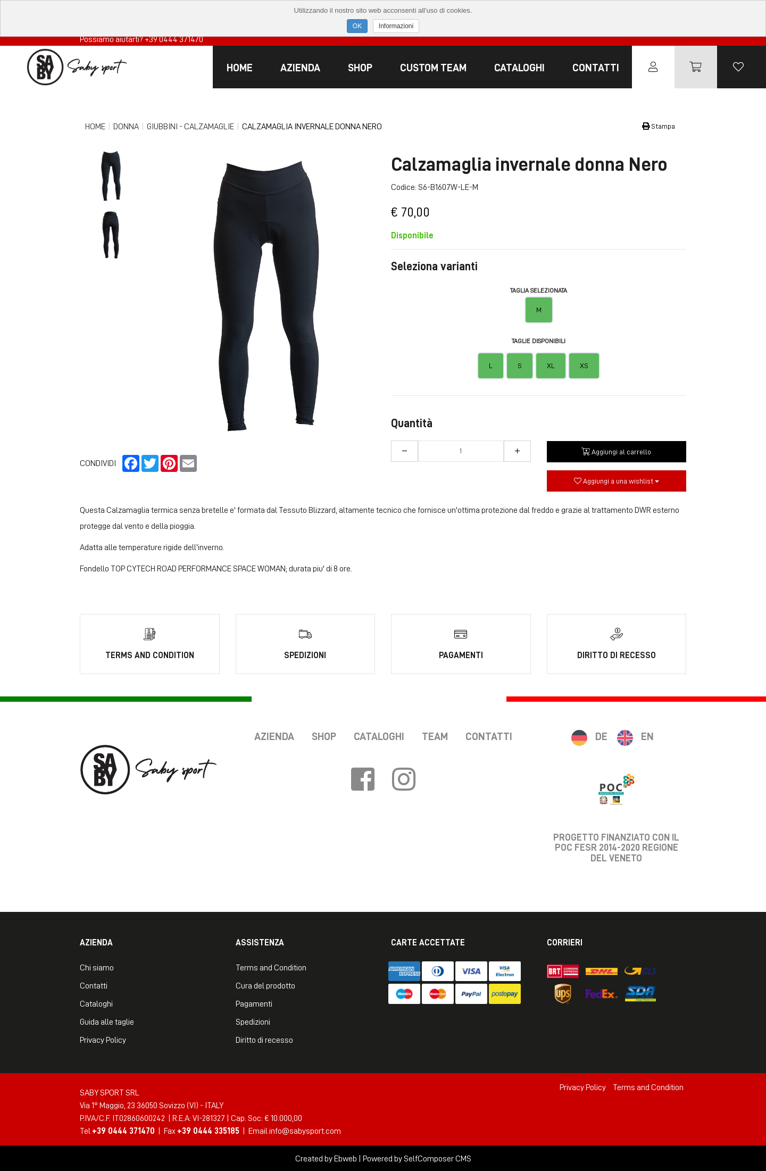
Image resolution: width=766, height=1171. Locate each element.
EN (647, 735)
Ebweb (345, 1157)
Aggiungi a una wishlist (616, 481)
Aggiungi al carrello (616, 451)
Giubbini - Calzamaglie (190, 126)
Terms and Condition (271, 966)
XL (551, 365)
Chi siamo (97, 966)
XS (584, 365)
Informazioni (396, 26)
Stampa (658, 126)
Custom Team (433, 67)
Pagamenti (254, 1003)
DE (601, 735)
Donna (126, 126)
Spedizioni (253, 1021)
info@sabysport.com (305, 1130)
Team (435, 735)
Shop (360, 67)
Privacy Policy (103, 1039)
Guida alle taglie (107, 1021)
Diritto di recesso (264, 1039)
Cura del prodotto (265, 985)
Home (240, 67)
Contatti (595, 67)
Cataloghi (519, 67)
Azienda (300, 67)
